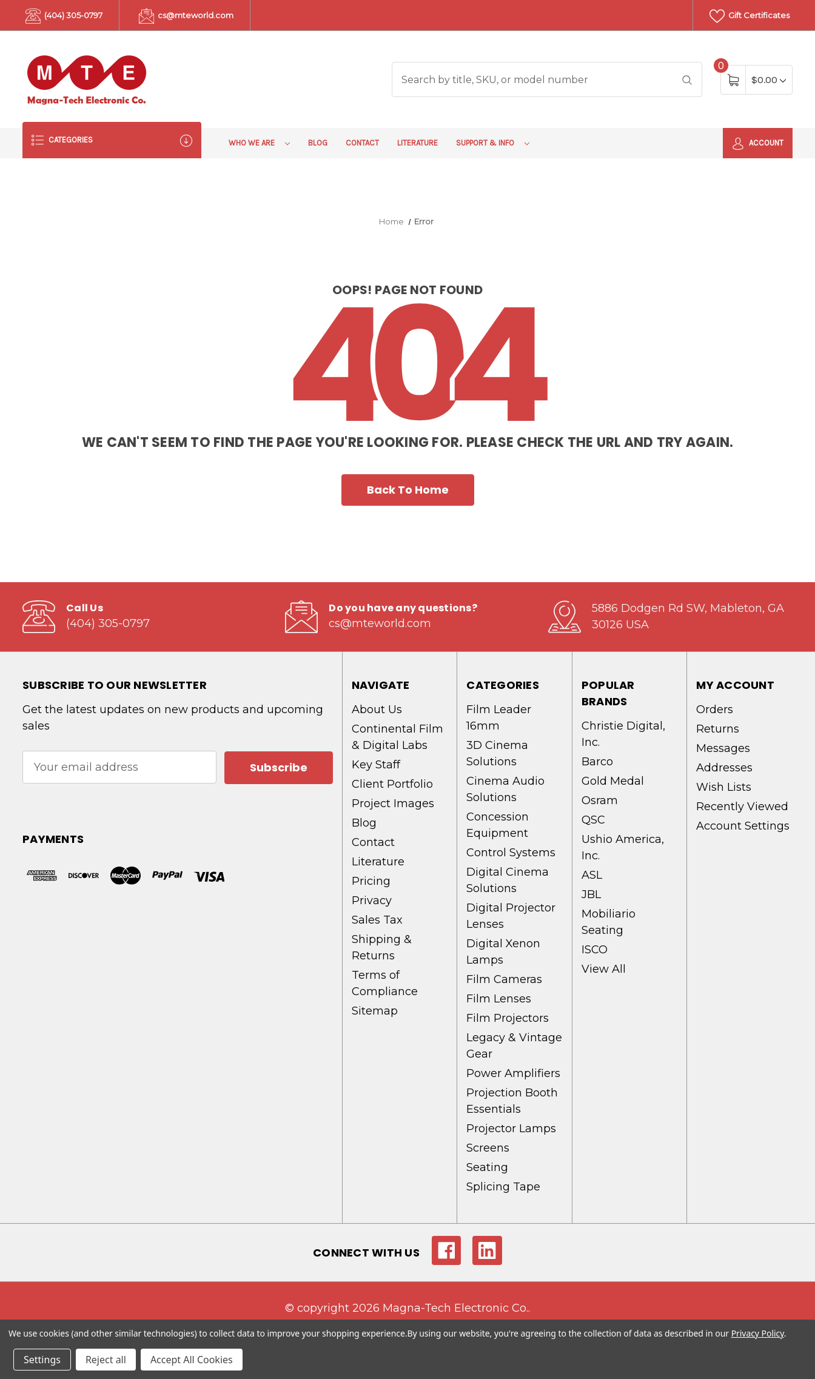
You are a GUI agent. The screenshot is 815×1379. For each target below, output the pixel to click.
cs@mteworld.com (186, 16)
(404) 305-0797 (63, 16)
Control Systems (510, 852)
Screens (487, 1148)
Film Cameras (504, 979)
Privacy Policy (757, 1333)
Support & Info (492, 142)
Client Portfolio (392, 784)
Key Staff (376, 764)
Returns (717, 729)
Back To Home (408, 489)
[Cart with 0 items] (768, 80)
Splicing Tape (503, 1186)
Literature (417, 142)
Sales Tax (377, 920)
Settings (42, 1359)
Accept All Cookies (191, 1359)
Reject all (106, 1359)
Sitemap (375, 1011)
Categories (112, 140)
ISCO (595, 949)
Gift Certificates (749, 16)
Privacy (372, 900)
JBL (591, 894)
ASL (592, 875)
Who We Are (259, 142)
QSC (593, 820)
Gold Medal (613, 781)
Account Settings (743, 826)
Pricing (371, 881)
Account (757, 144)
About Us (377, 709)
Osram (600, 800)
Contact (362, 142)
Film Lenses (498, 998)
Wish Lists (723, 787)
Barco (597, 761)
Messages (723, 748)
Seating (487, 1167)
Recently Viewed (742, 806)
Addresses (724, 767)
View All (604, 969)
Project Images (393, 803)
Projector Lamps (511, 1128)
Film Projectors (507, 1018)
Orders (714, 709)
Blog (317, 142)
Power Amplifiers (513, 1073)
